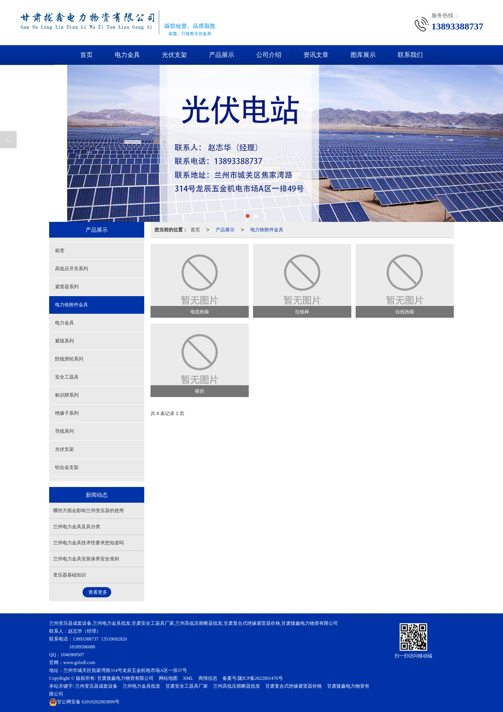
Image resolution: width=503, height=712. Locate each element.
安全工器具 (67, 377)
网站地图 (168, 678)
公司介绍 (268, 54)
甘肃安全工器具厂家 (186, 686)
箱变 (59, 250)
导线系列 (64, 431)
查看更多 (97, 592)
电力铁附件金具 (266, 229)
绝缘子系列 (67, 413)
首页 (86, 54)
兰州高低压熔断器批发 (236, 686)
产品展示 (221, 54)
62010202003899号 (84, 702)
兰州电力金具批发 (141, 686)
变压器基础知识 (69, 575)
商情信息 (207, 678)
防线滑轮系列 (69, 359)
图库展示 (363, 54)
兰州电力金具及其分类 (76, 526)
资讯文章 (316, 54)
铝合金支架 (67, 467)
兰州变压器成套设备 (96, 686)
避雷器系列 (67, 286)
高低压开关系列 (71, 268)
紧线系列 (64, 341)
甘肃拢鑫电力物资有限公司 (125, 678)
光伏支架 (174, 54)
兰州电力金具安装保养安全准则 (86, 559)
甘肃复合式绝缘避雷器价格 (293, 686)
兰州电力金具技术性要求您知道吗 (88, 542)
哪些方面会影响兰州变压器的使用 (88, 510)
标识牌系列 (67, 395)
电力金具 (127, 54)
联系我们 (410, 54)
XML (188, 678)
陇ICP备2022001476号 (260, 678)
